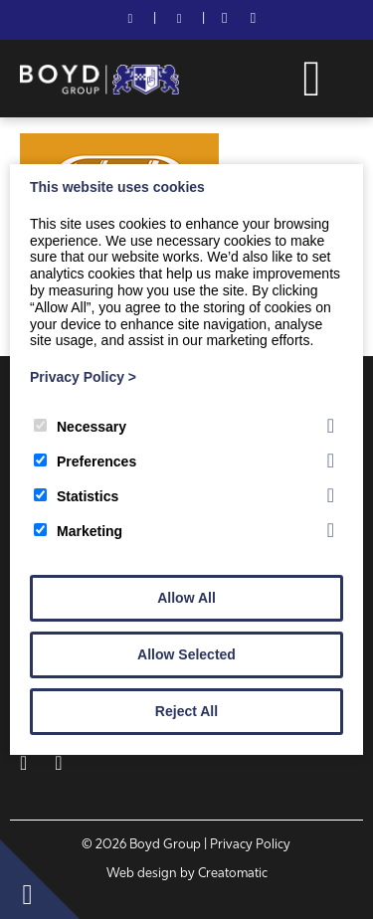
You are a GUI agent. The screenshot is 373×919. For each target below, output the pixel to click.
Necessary (80, 427)
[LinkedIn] (253, 20)
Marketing (78, 531)
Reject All (186, 711)
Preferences (85, 461)
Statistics (76, 496)
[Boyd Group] (99, 90)
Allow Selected (186, 654)
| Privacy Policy (247, 844)
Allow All (186, 598)
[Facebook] (224, 20)
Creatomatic (233, 873)
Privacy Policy (83, 377)
